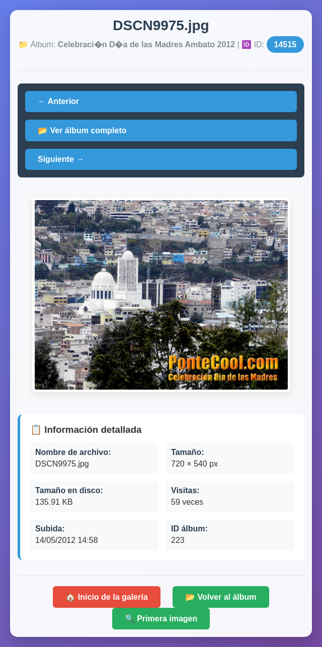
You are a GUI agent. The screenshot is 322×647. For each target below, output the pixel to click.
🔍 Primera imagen (161, 618)
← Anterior (58, 101)
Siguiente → (61, 159)
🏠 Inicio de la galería (106, 597)
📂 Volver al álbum (221, 597)
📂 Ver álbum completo (82, 130)
